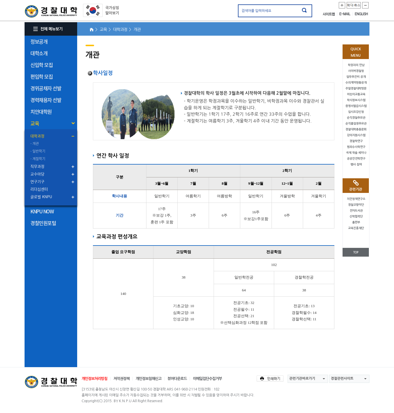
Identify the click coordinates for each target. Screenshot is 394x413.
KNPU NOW (41, 211)
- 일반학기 (37, 151)
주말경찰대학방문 (356, 88)
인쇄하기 (270, 378)
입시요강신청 (356, 111)
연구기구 (37, 181)
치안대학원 (41, 111)
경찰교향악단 (356, 204)
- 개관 (34, 143)
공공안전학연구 (356, 158)
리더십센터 (39, 189)
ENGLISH (361, 14)
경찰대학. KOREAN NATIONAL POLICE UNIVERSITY (51, 11)
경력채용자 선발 (45, 99)
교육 (34, 123)
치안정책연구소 (356, 199)
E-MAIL (346, 14)
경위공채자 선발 (45, 88)
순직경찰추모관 (356, 117)
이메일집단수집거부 (207, 379)
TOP (355, 252)
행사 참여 (356, 164)
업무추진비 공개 (356, 76)
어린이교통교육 (356, 94)
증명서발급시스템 (356, 106)
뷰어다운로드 (177, 379)
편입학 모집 (41, 76)
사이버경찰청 (356, 71)
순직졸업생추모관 (356, 123)
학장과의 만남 (356, 65)
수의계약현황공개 (356, 82)
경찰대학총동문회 (356, 129)
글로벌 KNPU (41, 196)
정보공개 (38, 41)
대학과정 (37, 136)
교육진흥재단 (356, 228)
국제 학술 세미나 (356, 152)
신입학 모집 (41, 64)
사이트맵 (330, 14)
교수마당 (37, 174)
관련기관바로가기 (302, 378)
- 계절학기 (37, 158)
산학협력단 (356, 216)
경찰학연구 (356, 141)
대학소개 (38, 53)
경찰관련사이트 (342, 378)
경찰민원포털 (43, 223)
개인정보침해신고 (148, 379)
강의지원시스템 (356, 135)
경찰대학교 (51, 382)
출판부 (356, 222)
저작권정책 (121, 379)
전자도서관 (356, 210)
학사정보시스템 (356, 100)
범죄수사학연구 (356, 147)
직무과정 (37, 166)
